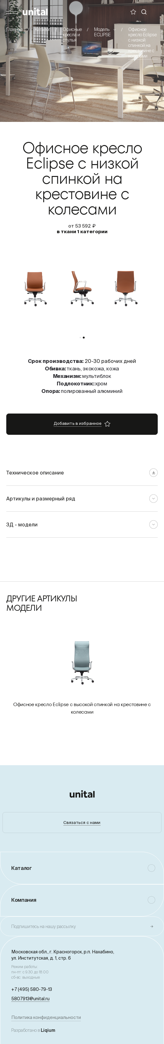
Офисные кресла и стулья (72, 35)
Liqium (48, 1030)
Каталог (42, 29)
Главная (14, 29)
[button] (80, 337)
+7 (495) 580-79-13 (31, 989)
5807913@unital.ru (30, 998)
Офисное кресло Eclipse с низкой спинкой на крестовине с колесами (142, 42)
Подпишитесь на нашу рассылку (43, 926)
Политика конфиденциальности (46, 1017)
